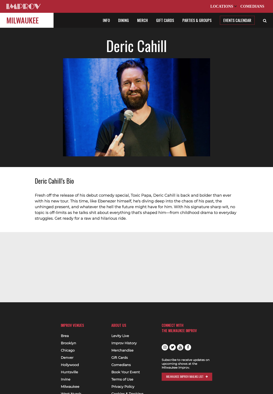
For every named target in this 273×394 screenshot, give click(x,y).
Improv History (124, 343)
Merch (142, 20)
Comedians (252, 6)
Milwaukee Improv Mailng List (184, 376)
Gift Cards (165, 20)
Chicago (68, 350)
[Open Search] (265, 20)
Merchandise (122, 350)
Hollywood (70, 365)
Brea (65, 336)
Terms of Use (122, 379)
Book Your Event (125, 372)
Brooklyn (68, 343)
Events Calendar (237, 20)
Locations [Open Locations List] (223, 6)
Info (106, 20)
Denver (67, 357)
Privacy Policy (122, 386)
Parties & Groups (197, 20)
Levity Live (120, 336)
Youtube (180, 347)
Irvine (65, 379)
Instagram (165, 347)
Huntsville (69, 372)
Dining (123, 20)
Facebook (188, 347)
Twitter (172, 347)
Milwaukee (22, 20)
